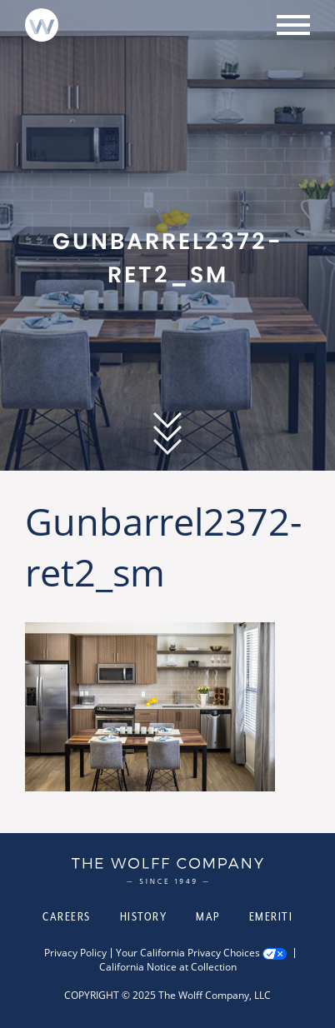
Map (208, 916)
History (144, 916)
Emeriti (271, 916)
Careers (66, 916)
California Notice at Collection (168, 967)
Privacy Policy (75, 953)
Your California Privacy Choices (188, 953)
